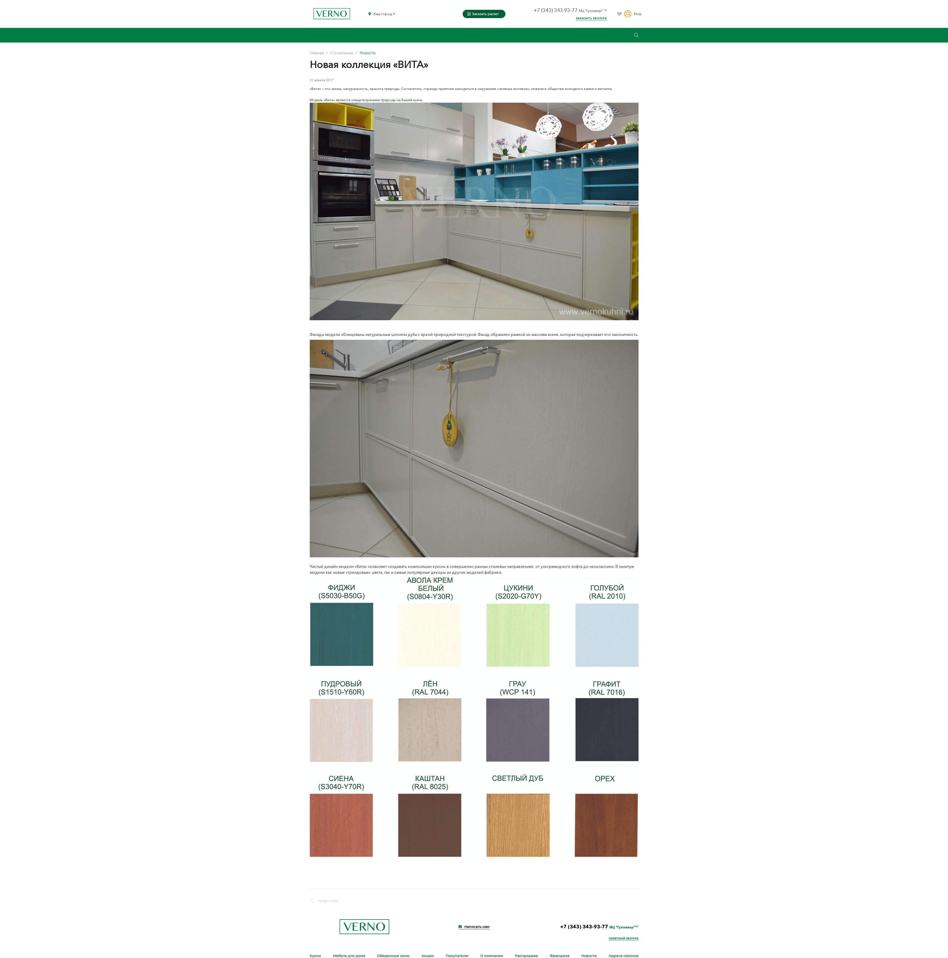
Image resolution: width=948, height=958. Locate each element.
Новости (589, 956)
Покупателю (457, 956)
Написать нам (474, 927)
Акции (428, 956)
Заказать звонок (591, 18)
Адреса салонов (624, 956)
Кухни (315, 956)
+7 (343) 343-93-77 (556, 10)
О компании (491, 956)
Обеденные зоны (393, 956)
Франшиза (559, 956)
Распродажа (526, 956)
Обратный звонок (624, 938)
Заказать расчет (483, 14)
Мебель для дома (349, 956)
